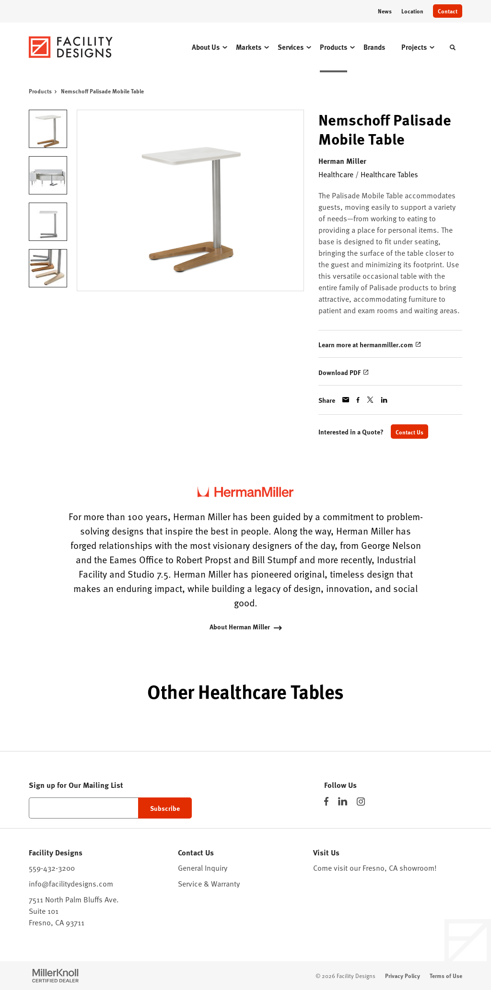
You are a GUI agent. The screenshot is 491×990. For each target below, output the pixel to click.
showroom (416, 867)
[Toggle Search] (452, 47)
